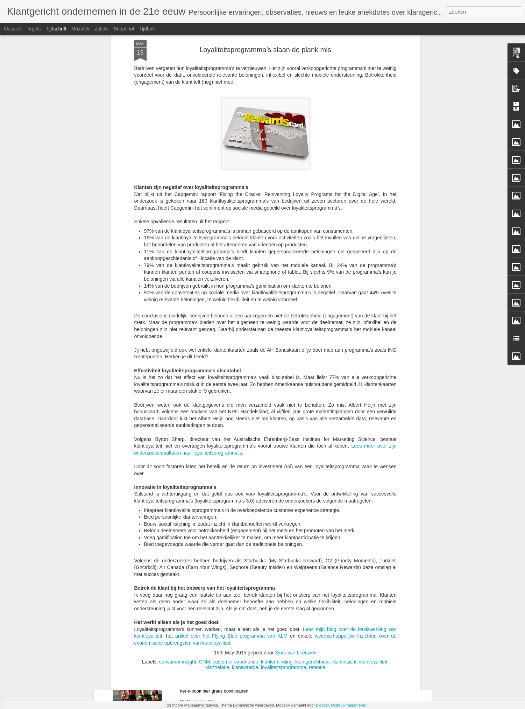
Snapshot (124, 28)
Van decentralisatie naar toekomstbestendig (246, 573)
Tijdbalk (147, 28)
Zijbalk (101, 28)
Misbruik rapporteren (349, 705)
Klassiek (12, 28)
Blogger (322, 705)
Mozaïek (80, 28)
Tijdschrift (55, 28)
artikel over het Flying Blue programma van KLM (231, 540)
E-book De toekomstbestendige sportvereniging (251, 652)
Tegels (34, 28)
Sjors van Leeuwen (296, 557)
